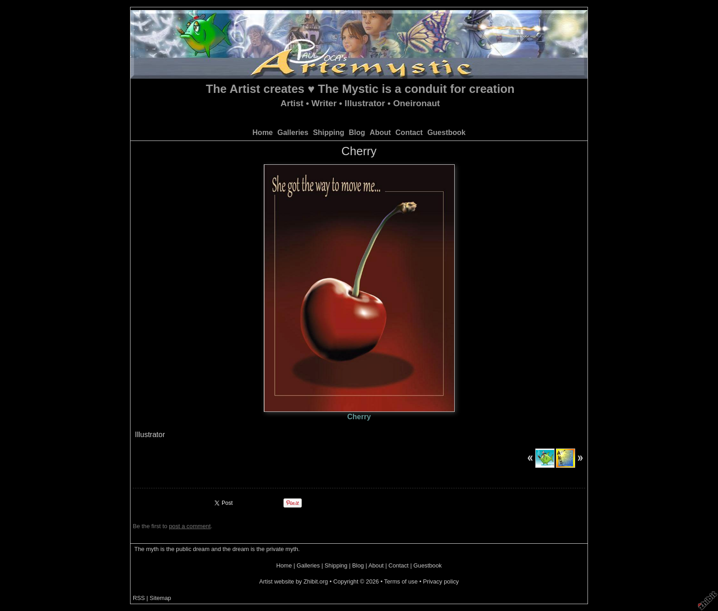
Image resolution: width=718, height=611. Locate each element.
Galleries (293, 132)
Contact (409, 132)
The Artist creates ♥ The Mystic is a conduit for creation (360, 88)
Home (262, 132)
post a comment (190, 526)
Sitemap (160, 598)
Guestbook (446, 132)
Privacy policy (441, 581)
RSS (139, 598)
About (380, 132)
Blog (357, 132)
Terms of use (401, 581)
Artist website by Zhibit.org (293, 581)
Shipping (328, 132)
